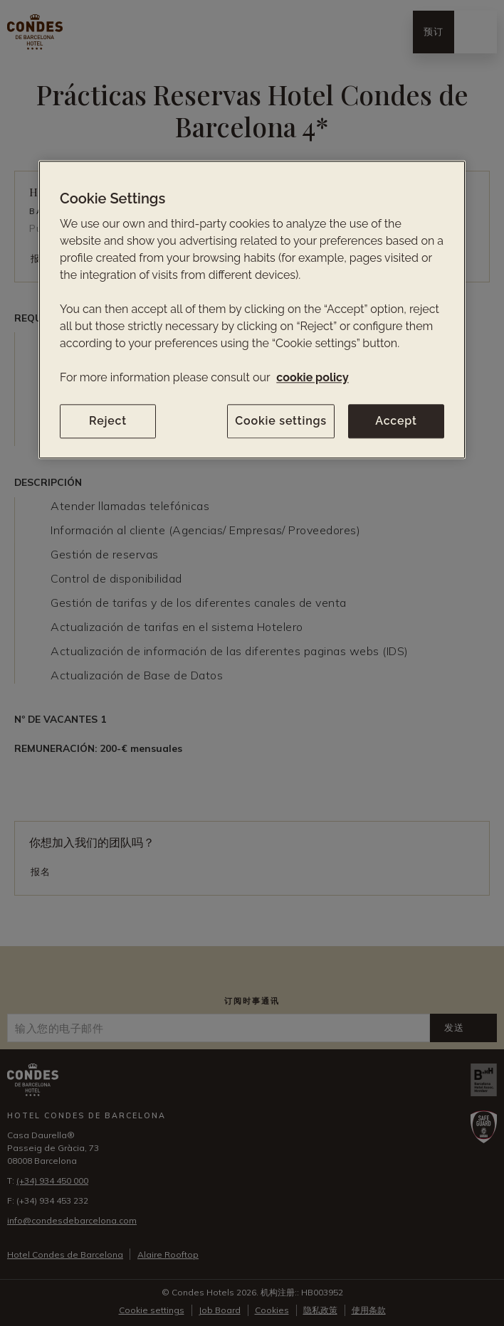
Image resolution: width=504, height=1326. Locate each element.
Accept (395, 421)
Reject (108, 421)
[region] (252, 309)
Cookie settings (281, 421)
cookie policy (312, 377)
